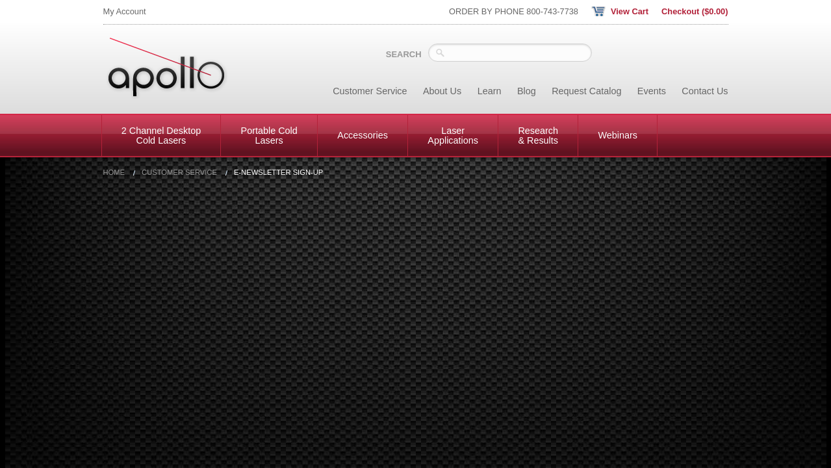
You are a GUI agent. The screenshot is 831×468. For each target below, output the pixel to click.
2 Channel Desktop (161, 135)
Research (538, 135)
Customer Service (370, 91)
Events (651, 91)
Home (114, 172)
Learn (490, 91)
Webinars (617, 135)
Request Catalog (586, 91)
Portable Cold (269, 135)
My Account (124, 11)
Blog (526, 91)
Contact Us (705, 91)
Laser (453, 135)
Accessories (362, 135)
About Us (442, 91)
